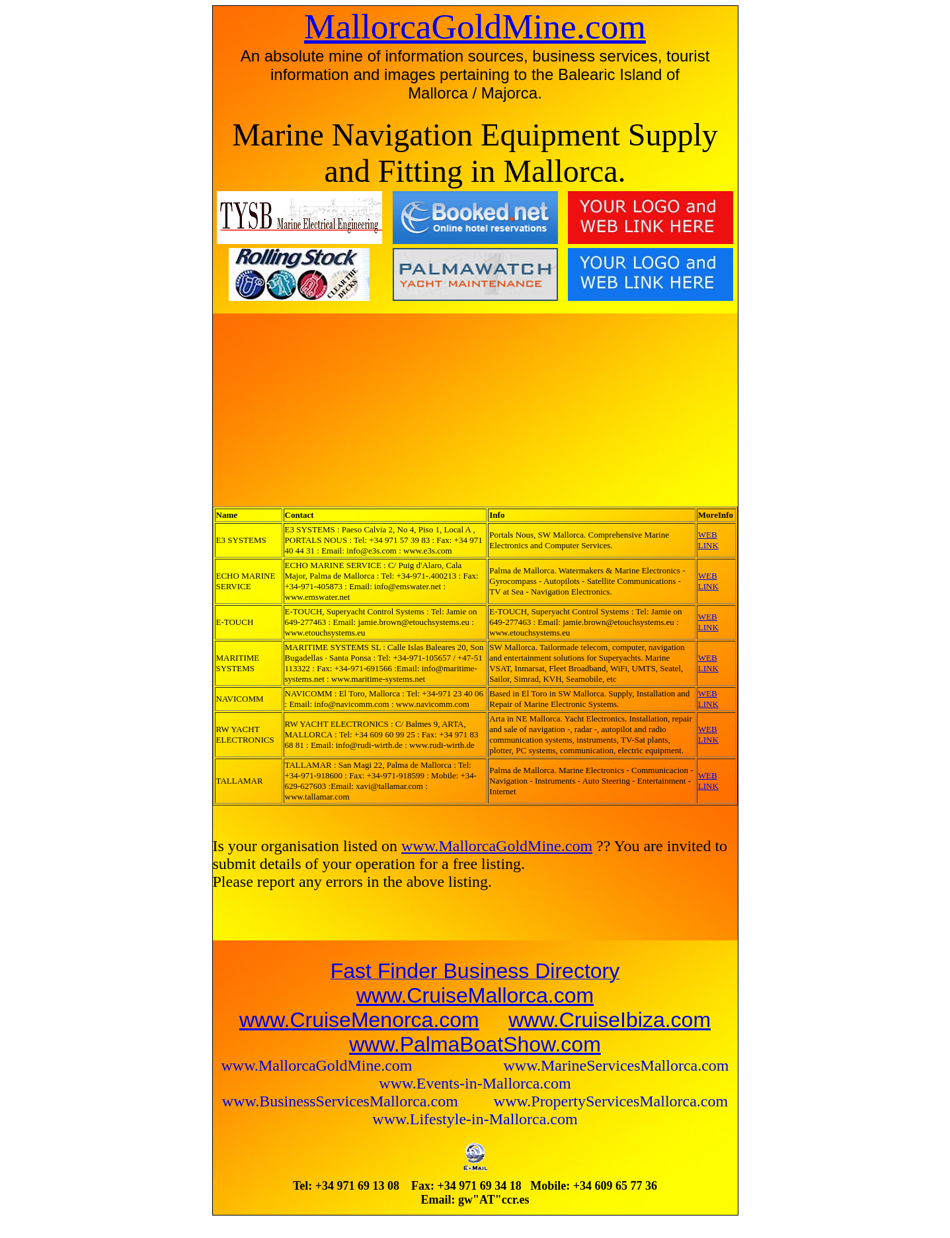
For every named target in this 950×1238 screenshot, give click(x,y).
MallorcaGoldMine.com (475, 26)
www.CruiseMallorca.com (475, 995)
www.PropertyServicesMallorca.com (611, 1101)
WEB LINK (708, 540)
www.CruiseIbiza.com (609, 1020)
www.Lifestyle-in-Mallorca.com (474, 1119)
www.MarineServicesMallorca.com (616, 1065)
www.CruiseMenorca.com (359, 1020)
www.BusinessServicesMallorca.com (342, 1101)
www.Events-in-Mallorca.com (475, 1083)
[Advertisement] (330, 409)
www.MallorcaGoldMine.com (496, 845)
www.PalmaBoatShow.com (475, 1044)
